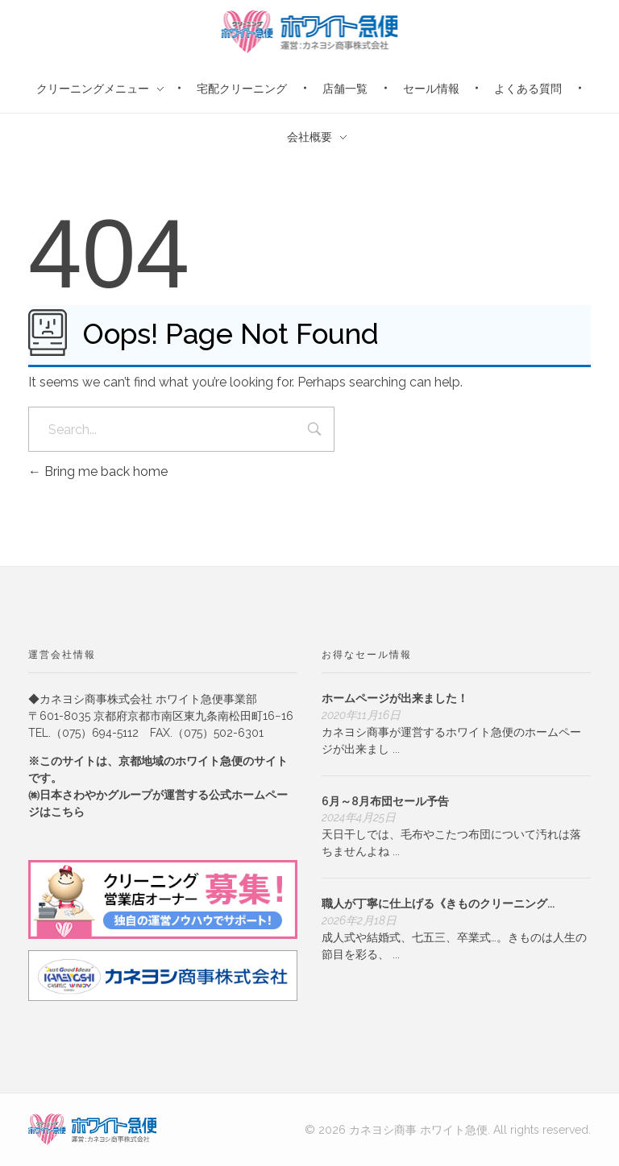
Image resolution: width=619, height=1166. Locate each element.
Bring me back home (98, 471)
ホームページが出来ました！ (395, 698)
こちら (68, 811)
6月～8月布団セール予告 (385, 801)
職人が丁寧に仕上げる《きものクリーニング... (438, 903)
